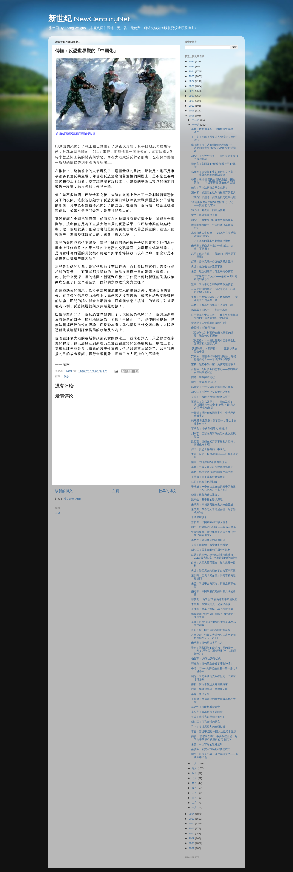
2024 (192, 71)
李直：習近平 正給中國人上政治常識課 (213, 731)
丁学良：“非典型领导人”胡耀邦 (209, 428)
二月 (195, 802)
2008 (192, 843)
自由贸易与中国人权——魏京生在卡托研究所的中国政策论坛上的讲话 (214, 316)
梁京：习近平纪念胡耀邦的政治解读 (212, 284)
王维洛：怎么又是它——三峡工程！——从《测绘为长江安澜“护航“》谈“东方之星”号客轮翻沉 (214, 404)
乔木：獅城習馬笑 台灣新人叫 (209, 689)
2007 (192, 848)
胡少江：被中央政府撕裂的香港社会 (212, 220)
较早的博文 (167, 491)
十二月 (196, 120)
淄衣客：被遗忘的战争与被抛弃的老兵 (213, 192)
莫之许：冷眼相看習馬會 (205, 707)
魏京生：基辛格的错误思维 (207, 499)
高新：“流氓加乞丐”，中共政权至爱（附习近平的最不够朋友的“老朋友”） (214, 738)
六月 (195, 783)
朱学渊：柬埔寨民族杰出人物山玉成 (212, 504)
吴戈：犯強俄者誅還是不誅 (207, 266)
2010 (192, 833)
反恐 (66, 376)
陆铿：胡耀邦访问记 (203, 377)
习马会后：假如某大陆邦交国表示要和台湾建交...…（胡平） (213, 636)
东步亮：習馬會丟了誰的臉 (207, 712)
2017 (192, 105)
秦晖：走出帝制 (200, 694)
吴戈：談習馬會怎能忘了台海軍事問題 (213, 570)
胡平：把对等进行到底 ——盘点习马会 (213, 527)
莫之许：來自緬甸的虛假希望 (208, 540)
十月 (195, 763)
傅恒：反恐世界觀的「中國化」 (209, 449)
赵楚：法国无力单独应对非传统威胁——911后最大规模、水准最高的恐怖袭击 (214, 556)
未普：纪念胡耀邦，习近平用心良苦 (212, 271)
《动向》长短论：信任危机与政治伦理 (213, 197)
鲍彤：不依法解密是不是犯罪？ (209, 187)
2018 (192, 100)
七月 (195, 778)
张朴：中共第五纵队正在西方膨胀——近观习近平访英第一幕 (214, 298)
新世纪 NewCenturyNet (89, 19)
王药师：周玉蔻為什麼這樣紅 (208, 477)
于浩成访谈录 (199, 517)
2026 (192, 61)
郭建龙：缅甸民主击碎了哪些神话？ (212, 663)
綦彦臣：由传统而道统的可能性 (209, 322)
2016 (192, 110)
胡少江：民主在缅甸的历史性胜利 (210, 549)
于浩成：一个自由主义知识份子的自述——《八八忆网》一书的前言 (213, 488)
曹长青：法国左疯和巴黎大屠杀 (209, 522)
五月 (195, 788)
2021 (192, 86)
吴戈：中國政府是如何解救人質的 (210, 396)
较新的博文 (64, 491)
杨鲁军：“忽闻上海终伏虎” (206, 658)
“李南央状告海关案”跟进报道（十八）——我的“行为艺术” (213, 204)
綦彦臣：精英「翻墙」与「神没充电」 (213, 609)
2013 (192, 818)
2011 (192, 828)
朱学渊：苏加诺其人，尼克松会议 (210, 604)
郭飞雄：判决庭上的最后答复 (208, 210)
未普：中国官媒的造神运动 (207, 744)
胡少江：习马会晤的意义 (205, 721)
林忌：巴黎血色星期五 (204, 481)
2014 (192, 813)
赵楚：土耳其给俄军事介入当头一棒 (212, 305)
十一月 (196, 124)
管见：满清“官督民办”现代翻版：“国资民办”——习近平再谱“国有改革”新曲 (213, 181)
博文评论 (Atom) (73, 498)
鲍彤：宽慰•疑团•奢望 (203, 382)
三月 (195, 797)
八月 (195, 773)
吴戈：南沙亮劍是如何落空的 (208, 716)
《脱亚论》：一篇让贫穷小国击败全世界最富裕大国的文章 (213, 342)
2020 (192, 91)
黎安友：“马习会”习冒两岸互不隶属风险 (214, 599)
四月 (195, 793)
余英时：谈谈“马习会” (203, 327)
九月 (195, 768)
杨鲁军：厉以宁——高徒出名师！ (210, 310)
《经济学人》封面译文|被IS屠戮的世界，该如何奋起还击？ (212, 334)
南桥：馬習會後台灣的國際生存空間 (212, 472)
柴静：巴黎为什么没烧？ (205, 494)
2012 (192, 823)
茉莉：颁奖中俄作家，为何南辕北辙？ (213, 364)
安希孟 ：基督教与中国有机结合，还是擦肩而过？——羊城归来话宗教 (213, 358)
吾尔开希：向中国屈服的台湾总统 (210, 630)
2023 (192, 76)
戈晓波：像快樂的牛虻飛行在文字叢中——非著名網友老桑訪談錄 (213, 173)
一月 (195, 807)
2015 (192, 115)
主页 (115, 491)
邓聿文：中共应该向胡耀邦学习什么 (212, 387)
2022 (192, 81)
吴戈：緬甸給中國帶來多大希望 (209, 545)
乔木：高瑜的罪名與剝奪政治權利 (210, 240)
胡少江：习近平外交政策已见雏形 (210, 391)
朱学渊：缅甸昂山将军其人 (207, 642)
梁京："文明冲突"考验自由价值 (209, 462)
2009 (192, 838)
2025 (192, 66)
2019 (192, 95)
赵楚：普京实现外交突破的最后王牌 (212, 261)
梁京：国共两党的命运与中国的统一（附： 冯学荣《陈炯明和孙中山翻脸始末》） (214, 650)
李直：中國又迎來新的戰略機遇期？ (212, 467)
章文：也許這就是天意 (204, 215)
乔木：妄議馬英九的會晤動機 (208, 726)
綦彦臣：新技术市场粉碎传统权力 (210, 749)
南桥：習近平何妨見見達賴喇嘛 (209, 684)
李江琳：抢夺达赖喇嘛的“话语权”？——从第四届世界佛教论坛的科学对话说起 (214, 148)
